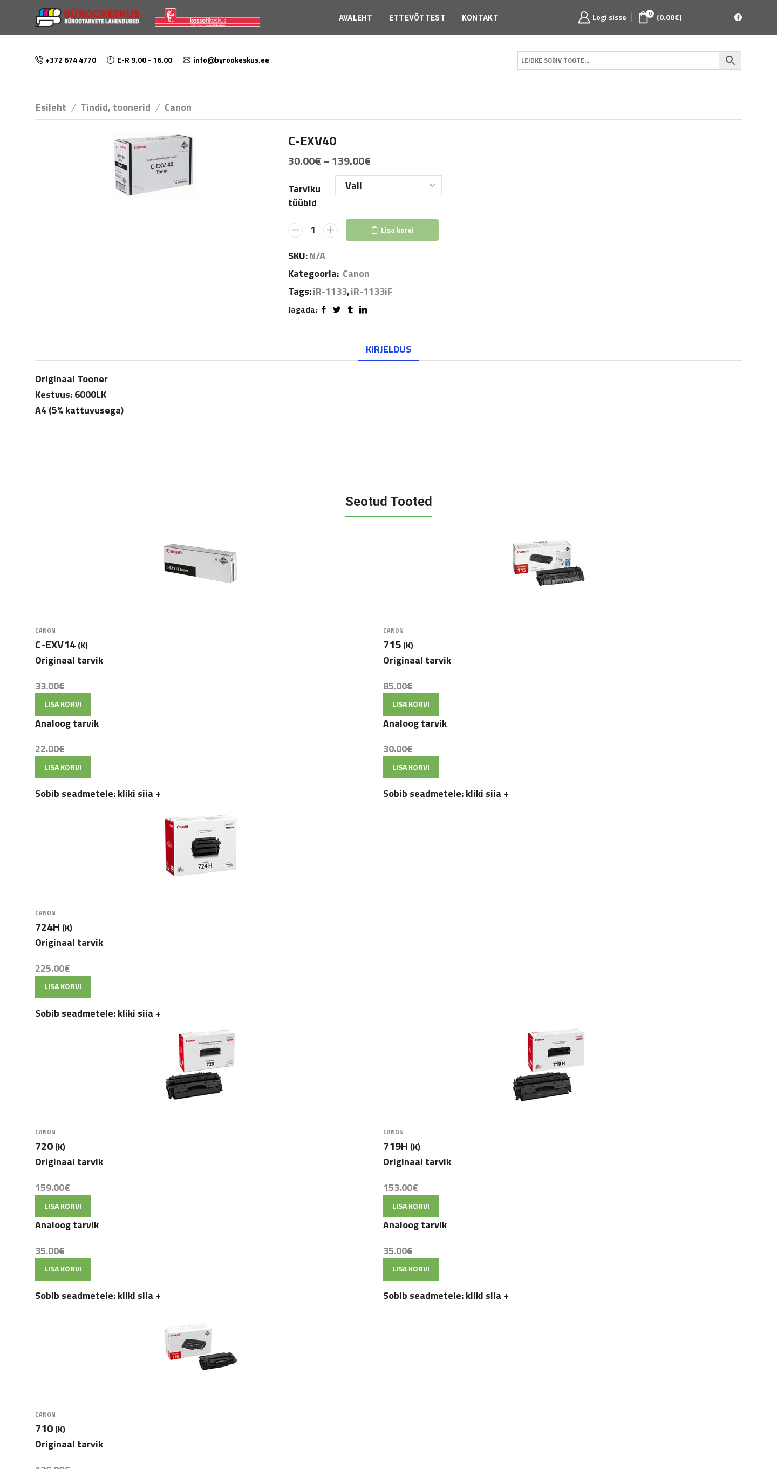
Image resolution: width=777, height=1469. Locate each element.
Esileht (51, 107)
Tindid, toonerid (115, 107)
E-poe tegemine (388, 1438)
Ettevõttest (417, 17)
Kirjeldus (388, 349)
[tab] (388, 349)
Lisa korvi (397, 229)
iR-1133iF (372, 292)
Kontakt (480, 17)
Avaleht (356, 17)
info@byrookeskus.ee (372, 1319)
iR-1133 (330, 292)
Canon (178, 107)
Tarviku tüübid (304, 195)
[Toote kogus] (313, 230)
